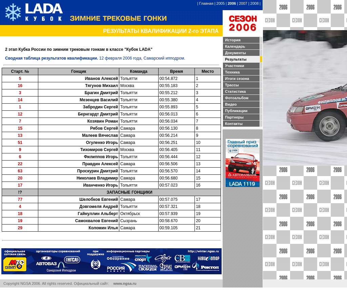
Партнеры (234, 117)
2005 (221, 3)
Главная (206, 3)
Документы (235, 53)
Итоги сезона (237, 79)
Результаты (235, 59)
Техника (232, 72)
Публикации (236, 111)
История (233, 40)
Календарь (235, 46)
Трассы (232, 85)
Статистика (235, 91)
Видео (231, 104)
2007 (243, 3)
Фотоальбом (236, 98)
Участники (234, 66)
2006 (232, 3)
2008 (254, 3)
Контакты (234, 124)
